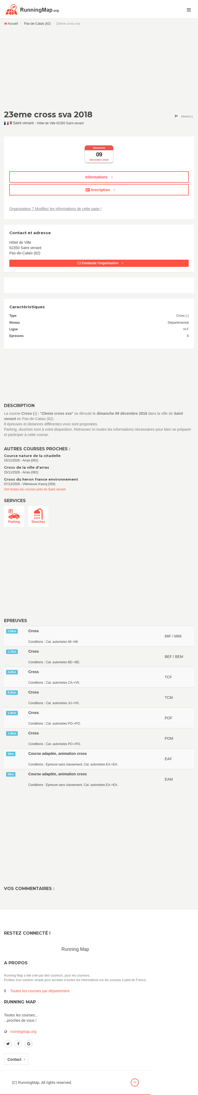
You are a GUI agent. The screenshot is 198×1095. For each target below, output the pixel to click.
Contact (16, 1059)
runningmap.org (23, 1031)
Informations (99, 177)
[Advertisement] (99, 68)
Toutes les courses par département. (40, 991)
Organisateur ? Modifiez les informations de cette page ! (55, 209)
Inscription (100, 190)
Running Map (75, 949)
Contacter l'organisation (100, 263)
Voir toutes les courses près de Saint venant (35, 489)
